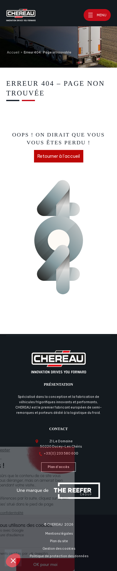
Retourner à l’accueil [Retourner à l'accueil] (58, 156)
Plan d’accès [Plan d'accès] (58, 467)
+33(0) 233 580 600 (61, 453)
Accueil (13, 52)
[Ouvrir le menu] (97, 15)
